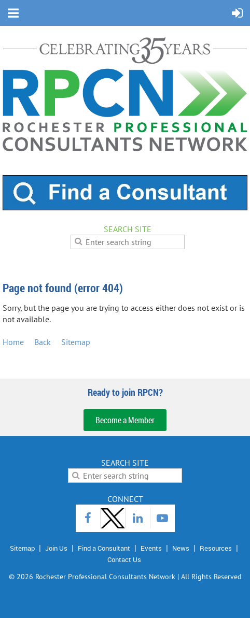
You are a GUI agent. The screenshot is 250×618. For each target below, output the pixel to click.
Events (151, 548)
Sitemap (75, 342)
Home (13, 342)
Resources (216, 548)
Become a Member (125, 420)
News (180, 548)
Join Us (56, 548)
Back (42, 342)
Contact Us (124, 559)
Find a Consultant (104, 548)
